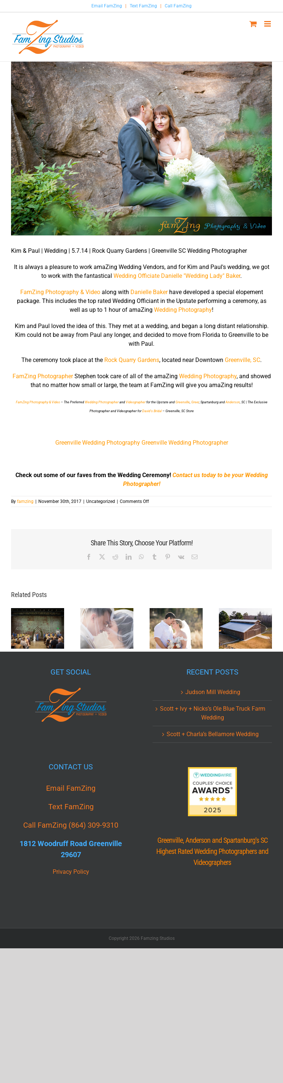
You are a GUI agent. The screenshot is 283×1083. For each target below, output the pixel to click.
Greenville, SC (242, 359)
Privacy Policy (71, 871)
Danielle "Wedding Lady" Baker (200, 275)
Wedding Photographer (102, 402)
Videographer (136, 402)
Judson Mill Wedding (212, 692)
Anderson (233, 402)
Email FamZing (106, 5)
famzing (25, 501)
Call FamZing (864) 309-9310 (70, 825)
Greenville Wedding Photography (97, 442)
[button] (16, 628)
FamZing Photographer (43, 376)
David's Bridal (152, 411)
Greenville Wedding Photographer (185, 442)
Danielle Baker (149, 292)
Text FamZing (143, 5)
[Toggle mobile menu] (268, 24)
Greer (195, 402)
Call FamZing (178, 5)
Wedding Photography (183, 309)
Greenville (182, 402)
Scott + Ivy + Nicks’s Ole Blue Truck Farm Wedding (212, 713)
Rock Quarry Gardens (131, 359)
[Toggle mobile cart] (253, 24)
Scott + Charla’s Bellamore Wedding (213, 734)
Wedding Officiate (136, 275)
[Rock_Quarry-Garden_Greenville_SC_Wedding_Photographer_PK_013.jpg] (141, 148)
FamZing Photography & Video (61, 292)
